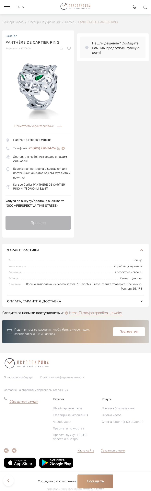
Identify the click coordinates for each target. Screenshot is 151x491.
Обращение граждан (23, 401)
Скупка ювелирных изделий (123, 422)
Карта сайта (85, 450)
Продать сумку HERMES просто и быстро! (70, 437)
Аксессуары (62, 422)
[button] (7, 7)
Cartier (11, 36)
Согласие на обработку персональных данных (36, 390)
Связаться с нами (113, 450)
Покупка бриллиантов (118, 408)
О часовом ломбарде (18, 377)
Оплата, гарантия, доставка (75, 301)
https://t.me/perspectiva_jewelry (95, 313)
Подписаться (129, 332)
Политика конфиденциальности (62, 377)
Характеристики (75, 250)
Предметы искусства (68, 428)
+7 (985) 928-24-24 (42, 148)
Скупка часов (112, 415)
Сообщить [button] (95, 481)
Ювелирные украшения (70, 415)
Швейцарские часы (67, 408)
